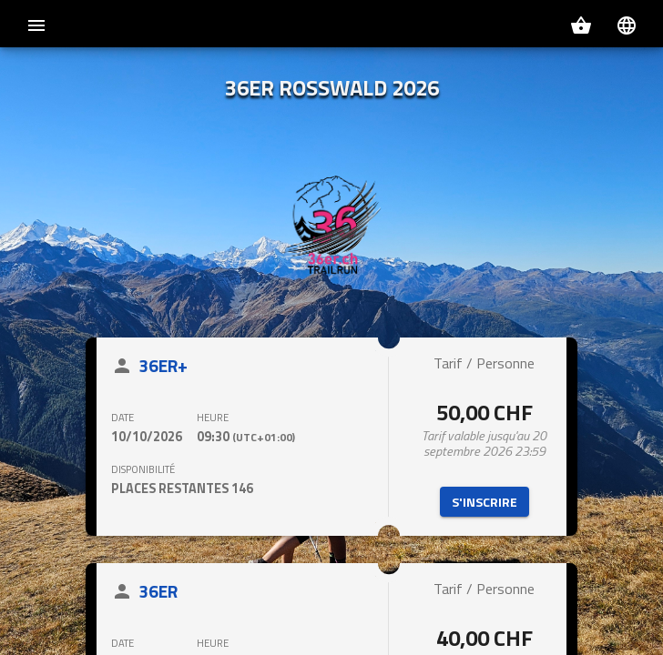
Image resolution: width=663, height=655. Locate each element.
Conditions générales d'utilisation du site (206, 633)
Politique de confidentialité (385, 633)
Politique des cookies (510, 633)
